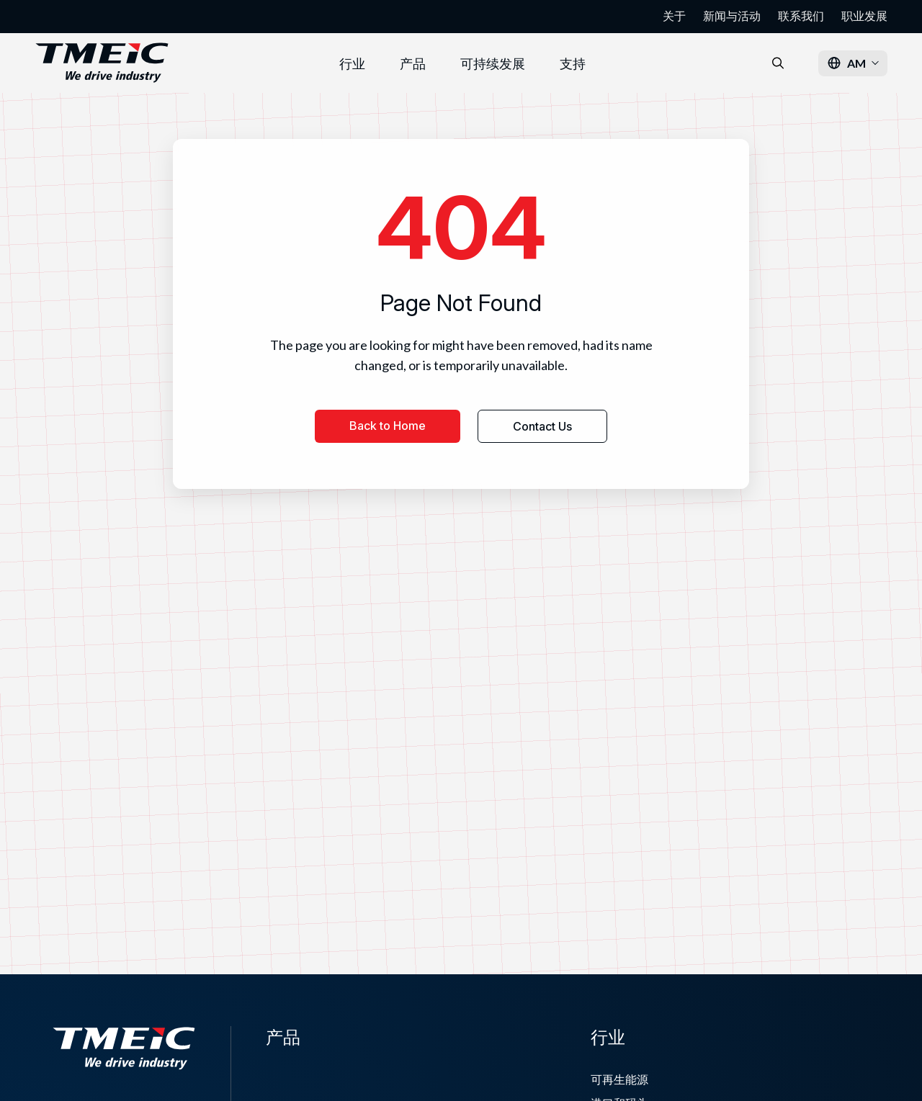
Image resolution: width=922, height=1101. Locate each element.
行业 (352, 63)
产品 (413, 63)
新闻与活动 (732, 16)
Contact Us (542, 426)
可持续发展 (492, 63)
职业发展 (864, 16)
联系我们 (801, 16)
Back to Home (387, 425)
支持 (573, 63)
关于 (674, 16)
